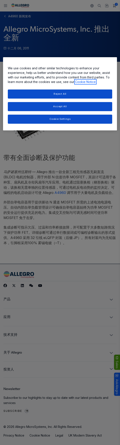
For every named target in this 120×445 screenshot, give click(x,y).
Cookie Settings (60, 118)
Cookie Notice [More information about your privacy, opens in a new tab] (85, 82)
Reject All (60, 93)
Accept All (60, 106)
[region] (60, 93)
